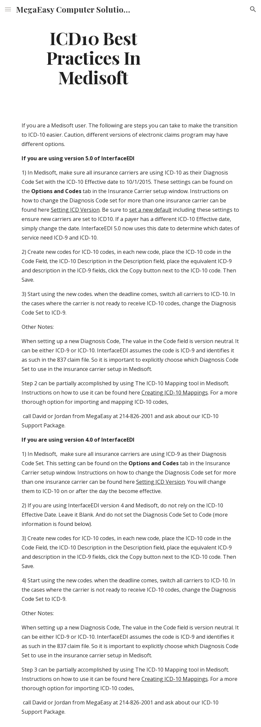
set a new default (150, 209)
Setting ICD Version (75, 209)
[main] (93, 57)
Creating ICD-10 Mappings (174, 392)
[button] (8, 9)
